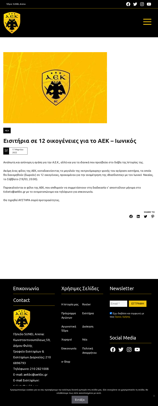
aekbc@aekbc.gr (36, 374)
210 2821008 (39, 369)
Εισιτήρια (88, 313)
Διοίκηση (87, 326)
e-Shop (65, 361)
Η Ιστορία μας (70, 304)
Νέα (84, 339)
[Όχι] (154, 395)
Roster (86, 304)
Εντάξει (80, 399)
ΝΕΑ (7, 130)
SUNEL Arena (19, 4)
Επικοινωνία (68, 348)
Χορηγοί (66, 339)
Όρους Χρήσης (122, 316)
